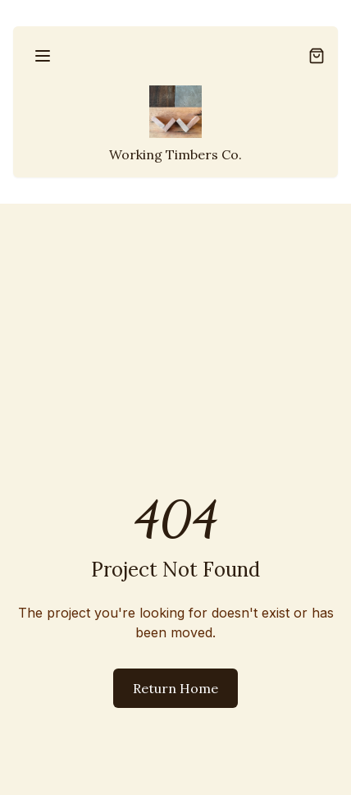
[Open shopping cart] (316, 56)
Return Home (175, 688)
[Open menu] (42, 55)
